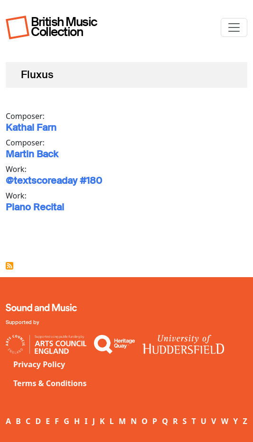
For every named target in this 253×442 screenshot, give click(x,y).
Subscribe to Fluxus (9, 266)
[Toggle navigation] (234, 27)
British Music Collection (64, 27)
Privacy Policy (39, 364)
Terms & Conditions (50, 383)
